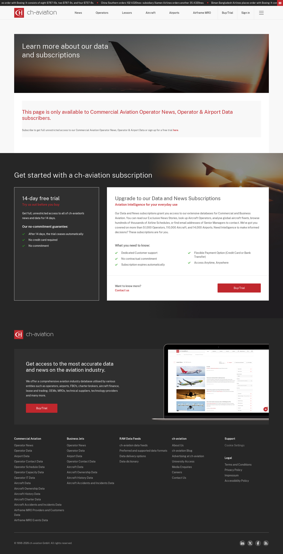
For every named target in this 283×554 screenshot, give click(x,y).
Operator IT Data (24, 477)
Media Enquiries (182, 467)
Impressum (232, 475)
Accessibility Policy (237, 480)
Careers (177, 472)
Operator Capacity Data (29, 472)
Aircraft (150, 12)
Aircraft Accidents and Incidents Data (38, 504)
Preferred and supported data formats (143, 450)
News (78, 12)
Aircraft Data (22, 483)
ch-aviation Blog (182, 450)
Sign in (245, 12)
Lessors (127, 12)
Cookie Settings (234, 445)
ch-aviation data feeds (133, 445)
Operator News (23, 445)
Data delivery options (132, 456)
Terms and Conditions (238, 464)
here (175, 130)
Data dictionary (129, 461)
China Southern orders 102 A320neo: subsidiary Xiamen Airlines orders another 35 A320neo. (154, 3)
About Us (178, 445)
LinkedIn (242, 543)
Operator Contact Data (28, 461)
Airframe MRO (202, 12)
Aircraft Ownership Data (29, 488)
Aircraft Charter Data (27, 499)
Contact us (122, 290)
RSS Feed (266, 543)
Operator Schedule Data (29, 467)
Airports (174, 12)
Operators (102, 12)
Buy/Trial (227, 12)
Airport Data (21, 456)
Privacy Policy (233, 469)
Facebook (258, 543)
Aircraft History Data (27, 493)
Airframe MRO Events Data (31, 520)
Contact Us (179, 477)
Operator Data (23, 450)
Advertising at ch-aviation (188, 456)
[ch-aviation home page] (35, 13)
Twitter (250, 543)
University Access (183, 461)
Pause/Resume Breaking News (280, 3)
